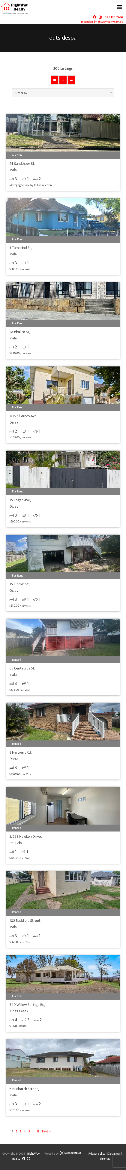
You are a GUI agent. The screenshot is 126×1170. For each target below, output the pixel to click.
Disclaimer (114, 1153)
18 (38, 1131)
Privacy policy (96, 1153)
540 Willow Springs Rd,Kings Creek (27, 1008)
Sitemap (105, 1158)
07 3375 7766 (113, 17)
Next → (47, 1131)
